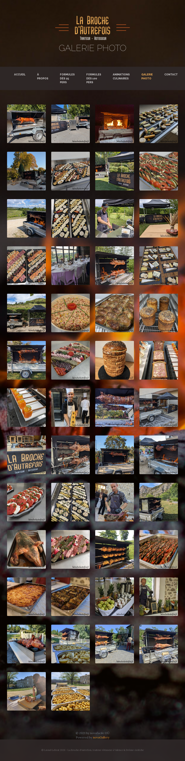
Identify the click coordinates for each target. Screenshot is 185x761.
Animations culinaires (121, 76)
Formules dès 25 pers (67, 78)
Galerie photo (147, 76)
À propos (42, 76)
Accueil (20, 74)
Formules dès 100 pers (93, 78)
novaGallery (101, 737)
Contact (171, 74)
